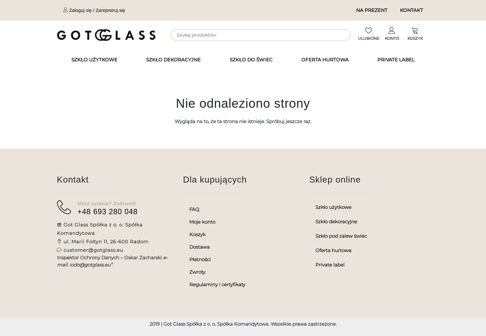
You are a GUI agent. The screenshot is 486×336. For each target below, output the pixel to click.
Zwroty (197, 272)
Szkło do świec (251, 60)
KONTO (392, 38)
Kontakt (411, 10)
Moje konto (202, 222)
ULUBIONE (368, 38)
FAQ (194, 209)
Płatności (200, 259)
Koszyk (197, 234)
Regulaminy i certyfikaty (217, 284)
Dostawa (199, 247)
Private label (396, 60)
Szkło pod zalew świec (341, 236)
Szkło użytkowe (94, 60)
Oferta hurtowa (325, 60)
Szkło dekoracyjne (173, 60)
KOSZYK (415, 38)
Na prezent (371, 10)
